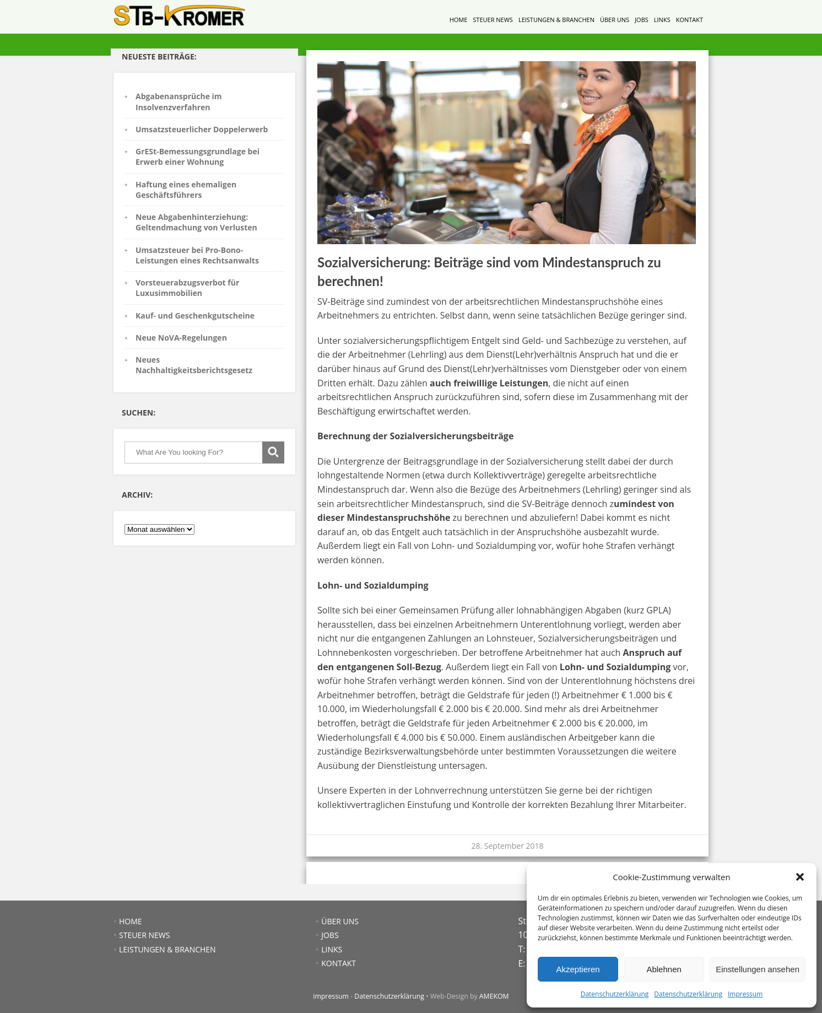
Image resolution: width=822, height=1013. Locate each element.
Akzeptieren (577, 969)
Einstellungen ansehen (757, 969)
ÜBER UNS (614, 19)
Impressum (745, 994)
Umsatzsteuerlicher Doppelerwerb (202, 129)
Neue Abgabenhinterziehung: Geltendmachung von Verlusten (196, 222)
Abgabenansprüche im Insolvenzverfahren (179, 101)
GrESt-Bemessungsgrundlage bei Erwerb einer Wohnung (197, 156)
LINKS (662, 19)
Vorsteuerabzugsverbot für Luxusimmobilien (187, 287)
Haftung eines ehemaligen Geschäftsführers (186, 189)
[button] (799, 876)
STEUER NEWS (493, 19)
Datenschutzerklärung (615, 994)
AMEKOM (494, 996)
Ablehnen (663, 969)
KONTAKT (689, 19)
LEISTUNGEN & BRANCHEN (556, 19)
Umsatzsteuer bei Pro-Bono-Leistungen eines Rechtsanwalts (197, 255)
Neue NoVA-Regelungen (181, 337)
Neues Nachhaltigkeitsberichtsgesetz (194, 364)
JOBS (641, 19)
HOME (459, 19)
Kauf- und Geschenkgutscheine (195, 315)
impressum (331, 996)
